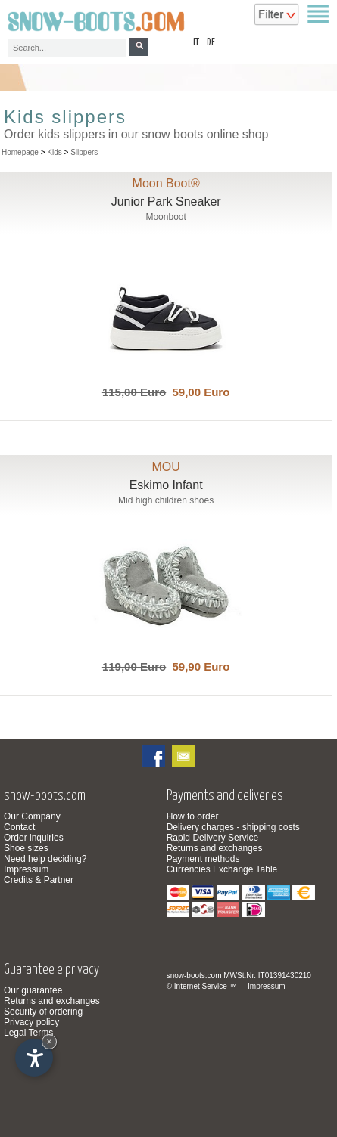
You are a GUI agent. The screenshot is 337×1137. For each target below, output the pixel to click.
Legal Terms (28, 1032)
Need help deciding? (45, 859)
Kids (54, 152)
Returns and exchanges (215, 848)
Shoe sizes (26, 848)
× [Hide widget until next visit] (49, 1041)
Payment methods (203, 859)
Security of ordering (43, 1011)
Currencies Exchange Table (222, 869)
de (211, 43)
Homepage (20, 152)
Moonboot (165, 217)
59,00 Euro (197, 392)
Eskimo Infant (166, 485)
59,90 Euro (197, 666)
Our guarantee (33, 990)
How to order (193, 816)
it (196, 43)
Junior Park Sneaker (166, 201)
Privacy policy (31, 1022)
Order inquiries (34, 837)
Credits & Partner (38, 880)
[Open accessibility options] (34, 1058)
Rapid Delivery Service (212, 837)
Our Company (32, 816)
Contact (19, 827)
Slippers (84, 152)
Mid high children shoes (166, 500)
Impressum (26, 869)
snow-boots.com (194, 975)
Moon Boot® (166, 183)
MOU (165, 466)
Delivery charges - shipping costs (233, 827)
